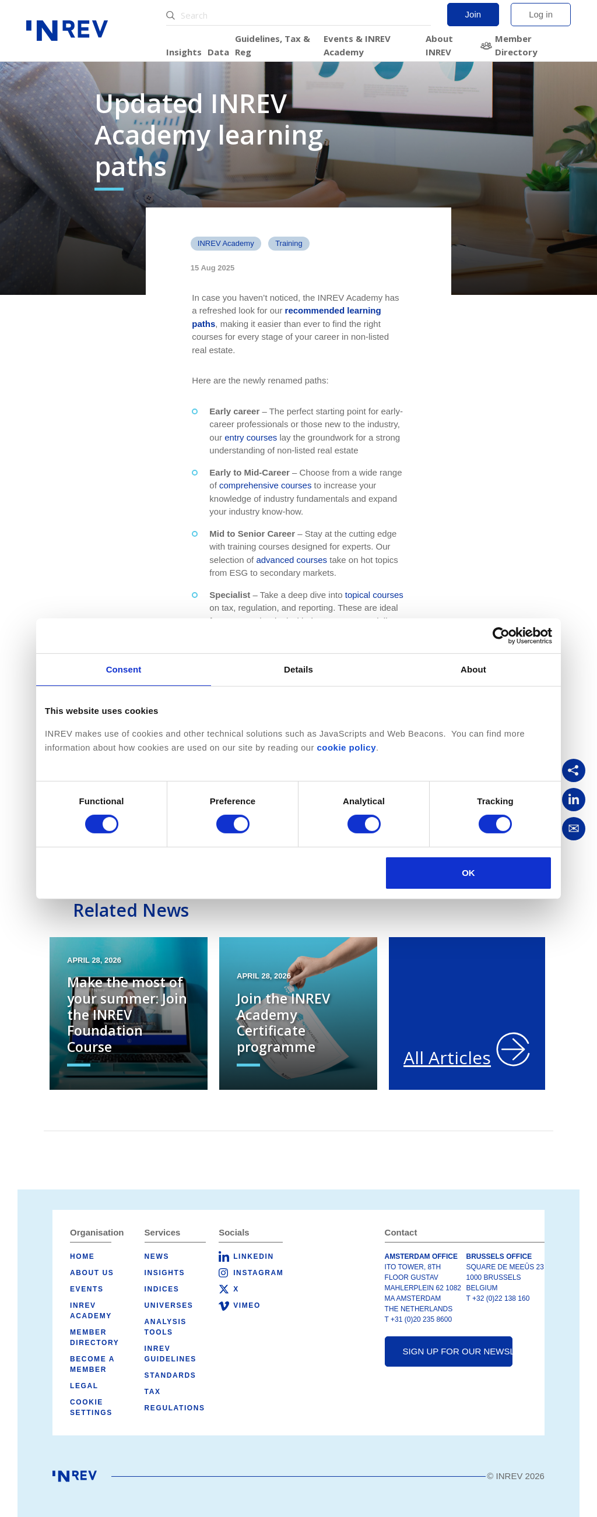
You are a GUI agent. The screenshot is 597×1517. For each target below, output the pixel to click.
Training (288, 243)
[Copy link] (573, 770)
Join (473, 14)
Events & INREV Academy (357, 45)
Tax (153, 1392)
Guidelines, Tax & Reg (272, 45)
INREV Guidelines (170, 1353)
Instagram (258, 1273)
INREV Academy (226, 243)
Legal (84, 1386)
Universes (169, 1305)
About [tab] (473, 669)
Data (218, 52)
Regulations (175, 1408)
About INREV (439, 45)
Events (87, 1289)
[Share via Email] (573, 828)
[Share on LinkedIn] (573, 799)
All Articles (447, 1057)
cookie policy (346, 747)
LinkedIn (253, 1256)
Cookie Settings (91, 1407)
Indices (162, 1289)
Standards (170, 1375)
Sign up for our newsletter (458, 1351)
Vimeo (247, 1305)
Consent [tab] (124, 669)
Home (82, 1256)
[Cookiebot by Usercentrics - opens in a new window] (501, 635)
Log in (541, 14)
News (157, 1256)
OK (468, 873)
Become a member (92, 1364)
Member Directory (516, 45)
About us (92, 1273)
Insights (184, 52)
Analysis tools (166, 1327)
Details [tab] (298, 669)
